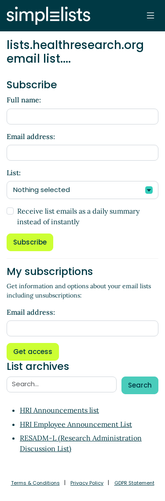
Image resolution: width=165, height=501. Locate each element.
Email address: (31, 136)
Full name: (24, 99)
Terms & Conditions (35, 482)
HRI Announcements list (59, 410)
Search (140, 385)
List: (14, 172)
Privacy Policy (86, 482)
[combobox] (82, 190)
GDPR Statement (134, 482)
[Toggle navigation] (150, 15)
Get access (32, 351)
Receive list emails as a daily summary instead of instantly (78, 216)
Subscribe (30, 242)
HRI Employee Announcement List (76, 424)
